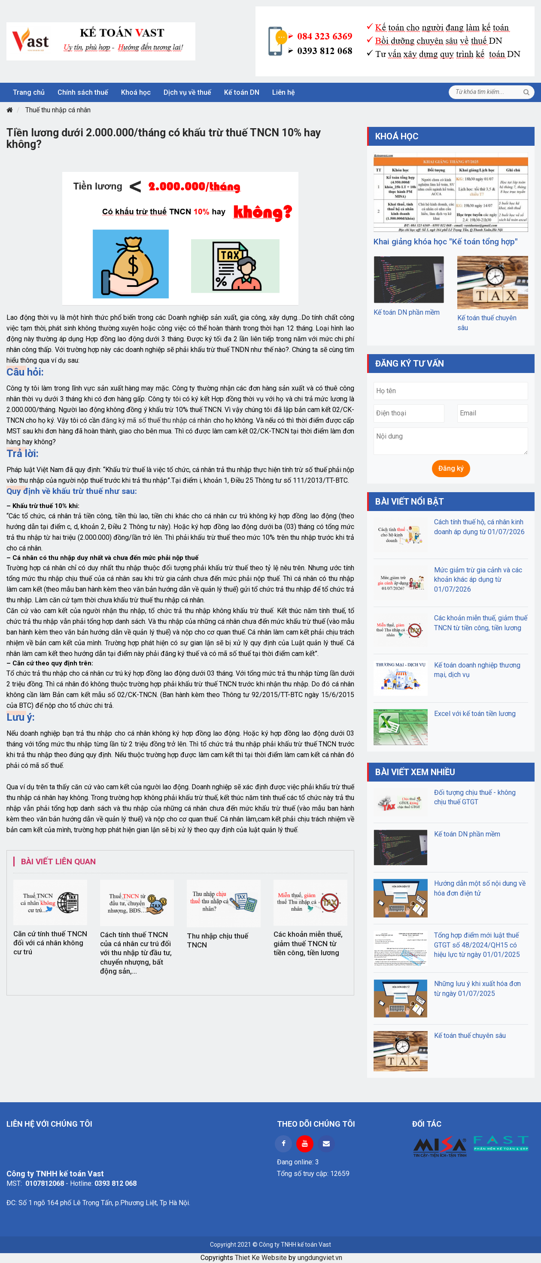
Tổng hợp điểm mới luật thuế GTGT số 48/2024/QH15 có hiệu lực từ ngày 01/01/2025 (477, 945)
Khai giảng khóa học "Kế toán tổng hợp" (446, 242)
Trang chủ (29, 92)
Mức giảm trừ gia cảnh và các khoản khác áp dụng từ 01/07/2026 (478, 579)
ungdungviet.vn (320, 1258)
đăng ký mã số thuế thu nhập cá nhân (156, 420)
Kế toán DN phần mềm (407, 312)
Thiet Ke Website (261, 1258)
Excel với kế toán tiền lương (475, 714)
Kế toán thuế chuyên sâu (470, 1035)
